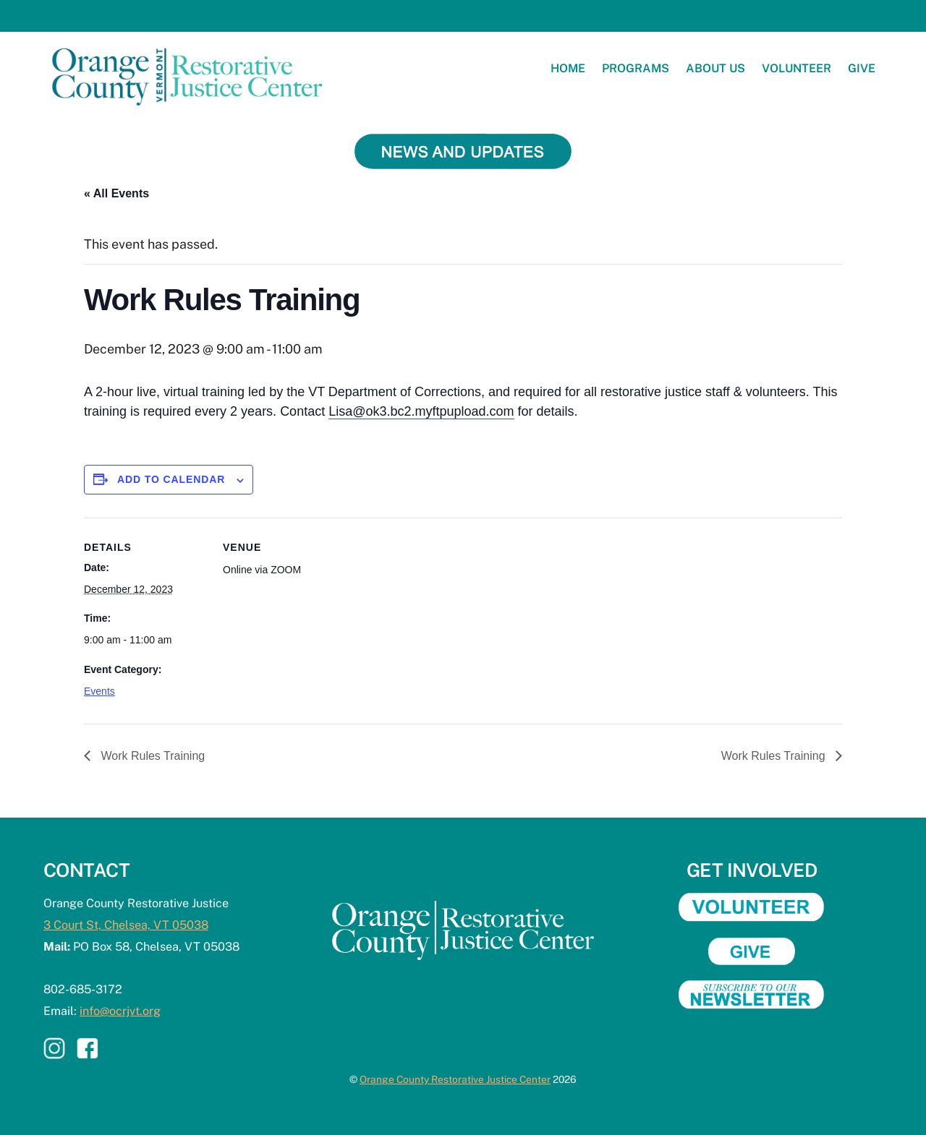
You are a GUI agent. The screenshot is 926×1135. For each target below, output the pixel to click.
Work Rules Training (151, 756)
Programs (635, 68)
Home (568, 68)
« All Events (116, 193)
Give (861, 68)
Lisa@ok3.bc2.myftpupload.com (421, 411)
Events (99, 691)
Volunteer (796, 68)
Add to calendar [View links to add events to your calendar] (171, 479)
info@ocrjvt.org (120, 1011)
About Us (715, 68)
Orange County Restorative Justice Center (455, 1079)
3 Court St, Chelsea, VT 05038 (125, 925)
